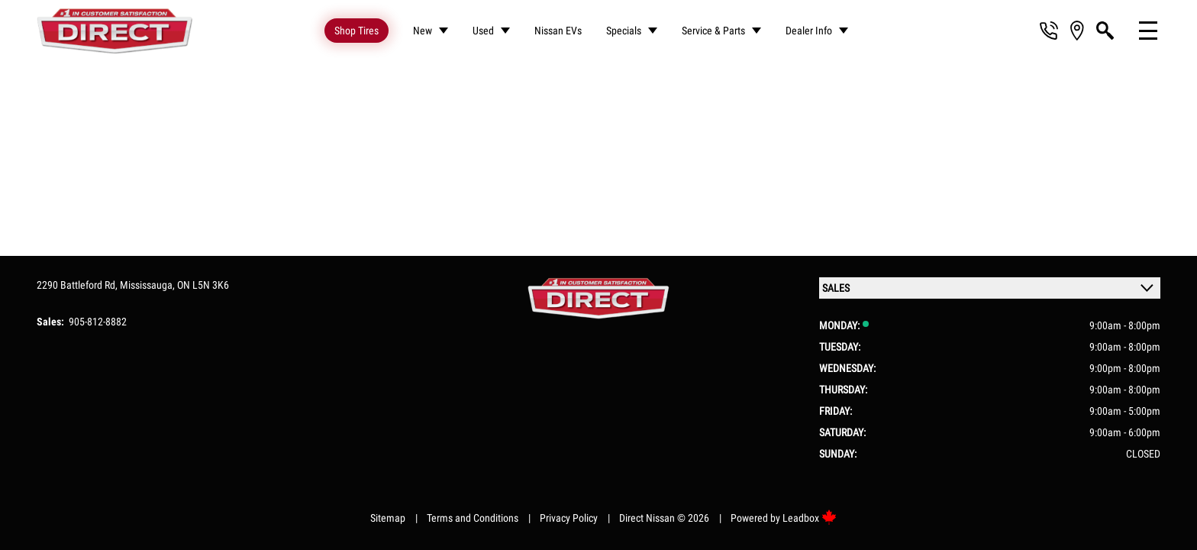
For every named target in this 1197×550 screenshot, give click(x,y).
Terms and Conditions (472, 514)
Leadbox (809, 514)
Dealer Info (809, 30)
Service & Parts (713, 30)
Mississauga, (148, 281)
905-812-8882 (98, 318)
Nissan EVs (558, 30)
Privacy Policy (569, 514)
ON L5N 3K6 (203, 281)
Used (483, 30)
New (422, 30)
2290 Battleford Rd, (78, 281)
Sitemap (387, 514)
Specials (623, 30)
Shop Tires (356, 30)
